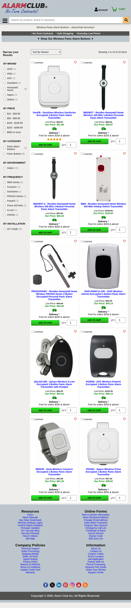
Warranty (30, 574)
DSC (9, 80)
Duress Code (96, 538)
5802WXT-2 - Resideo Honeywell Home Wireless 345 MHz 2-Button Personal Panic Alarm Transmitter (54, 208)
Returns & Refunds (30, 566)
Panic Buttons (14, 155)
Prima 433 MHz (14, 207)
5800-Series (13, 184)
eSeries (10, 216)
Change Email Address (95, 522)
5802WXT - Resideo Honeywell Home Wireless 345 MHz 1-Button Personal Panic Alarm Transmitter (103, 117)
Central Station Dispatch (30, 527)
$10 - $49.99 (11, 115)
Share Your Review (96, 571)
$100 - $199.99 (13, 125)
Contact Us (95, 553)
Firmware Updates (30, 530)
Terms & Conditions (30, 569)
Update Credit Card (30, 571)
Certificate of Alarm (95, 532)
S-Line (10, 212)
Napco (10, 96)
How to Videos (30, 538)
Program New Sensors (95, 527)
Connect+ (11, 189)
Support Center (96, 574)
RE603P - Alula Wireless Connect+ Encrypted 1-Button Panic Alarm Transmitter (54, 474)
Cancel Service (95, 535)
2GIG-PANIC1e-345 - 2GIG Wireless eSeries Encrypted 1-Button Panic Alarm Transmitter (103, 296)
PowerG (11, 203)
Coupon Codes (95, 555)
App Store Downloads (30, 522)
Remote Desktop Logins (30, 524)
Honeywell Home (15, 90)
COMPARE (37, 64)
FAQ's (30, 516)
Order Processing (30, 553)
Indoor (10, 170)
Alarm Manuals (30, 519)
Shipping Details (30, 555)
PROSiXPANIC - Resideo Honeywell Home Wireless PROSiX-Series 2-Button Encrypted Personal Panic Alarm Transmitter (54, 297)
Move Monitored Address (96, 519)
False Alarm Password (95, 524)
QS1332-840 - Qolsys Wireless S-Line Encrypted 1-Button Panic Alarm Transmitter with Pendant (54, 386)
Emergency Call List (95, 530)
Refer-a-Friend (30, 558)
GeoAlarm (12, 85)
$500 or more (12, 134)
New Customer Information (96, 516)
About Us (96, 550)
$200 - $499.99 (13, 129)
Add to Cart (45, 147)
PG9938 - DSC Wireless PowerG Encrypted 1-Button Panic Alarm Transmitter (103, 386)
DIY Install (12, 231)
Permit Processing (95, 566)
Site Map (30, 540)
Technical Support (30, 550)
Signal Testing (30, 561)
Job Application (95, 561)
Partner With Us (96, 563)
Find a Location (96, 558)
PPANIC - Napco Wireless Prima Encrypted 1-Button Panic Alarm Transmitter (103, 474)
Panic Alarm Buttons (15, 149)
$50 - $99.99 (11, 120)
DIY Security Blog (30, 532)
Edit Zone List (96, 540)
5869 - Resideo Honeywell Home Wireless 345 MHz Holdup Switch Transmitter (103, 207)
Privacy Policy (30, 563)
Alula (9, 75)
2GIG (9, 71)
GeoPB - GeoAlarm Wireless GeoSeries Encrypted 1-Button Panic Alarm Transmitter (54, 117)
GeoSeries (12, 193)
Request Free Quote (95, 569)
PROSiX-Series (14, 198)
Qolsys (10, 101)
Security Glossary (30, 535)
